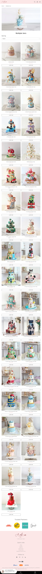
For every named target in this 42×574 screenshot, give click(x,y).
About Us (21, 547)
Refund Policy (21, 548)
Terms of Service (5, 567)
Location (21, 546)
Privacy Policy (11, 567)
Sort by (4, 36)
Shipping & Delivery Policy (21, 551)
